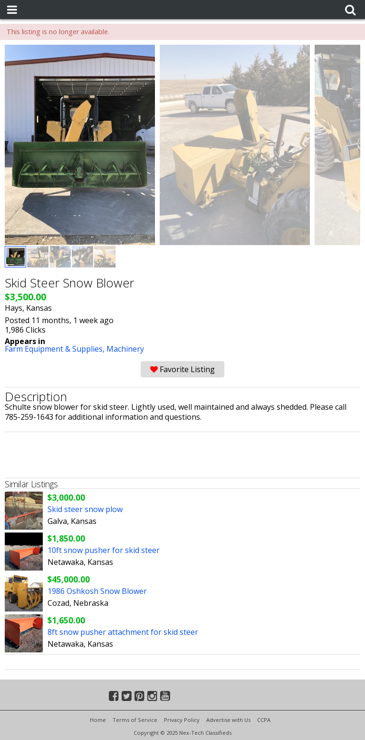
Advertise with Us (228, 719)
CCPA (263, 719)
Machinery (125, 349)
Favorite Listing (182, 369)
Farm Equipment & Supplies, (55, 349)
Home (98, 719)
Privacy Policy (182, 719)
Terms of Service (135, 719)
